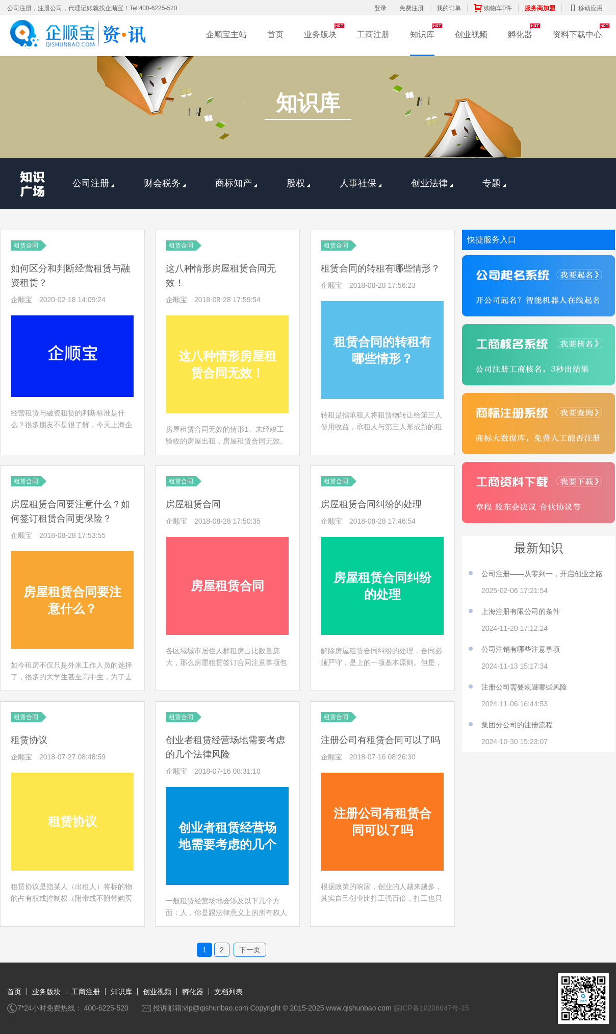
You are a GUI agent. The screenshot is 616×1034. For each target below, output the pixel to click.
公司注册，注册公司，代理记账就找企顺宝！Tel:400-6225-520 (92, 8)
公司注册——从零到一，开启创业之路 (542, 574)
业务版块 (320, 34)
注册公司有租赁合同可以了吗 (380, 740)
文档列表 (228, 992)
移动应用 (585, 8)
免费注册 (411, 8)
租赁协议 (29, 740)
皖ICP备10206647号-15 (431, 1008)
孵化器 (520, 34)
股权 (298, 183)
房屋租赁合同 (193, 504)
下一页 (250, 950)
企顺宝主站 (226, 34)
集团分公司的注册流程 (517, 725)
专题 (494, 183)
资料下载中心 (577, 34)
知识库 (422, 34)
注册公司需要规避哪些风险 (524, 687)
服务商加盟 (540, 8)
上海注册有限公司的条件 (520, 611)
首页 (275, 34)
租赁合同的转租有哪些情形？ (380, 268)
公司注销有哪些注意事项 (520, 649)
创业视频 (471, 34)
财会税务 (165, 183)
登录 (380, 8)
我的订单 (449, 8)
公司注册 (93, 183)
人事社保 (360, 183)
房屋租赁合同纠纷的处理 (371, 504)
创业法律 (432, 183)
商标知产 (236, 183)
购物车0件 (493, 8)
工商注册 (373, 34)
